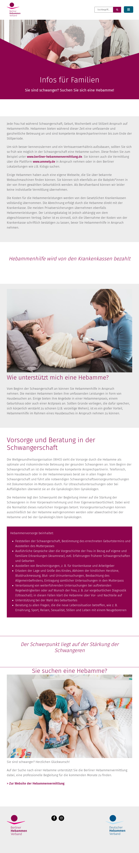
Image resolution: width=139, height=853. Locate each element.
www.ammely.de (44, 161)
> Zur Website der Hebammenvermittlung (35, 783)
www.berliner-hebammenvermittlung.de (54, 157)
